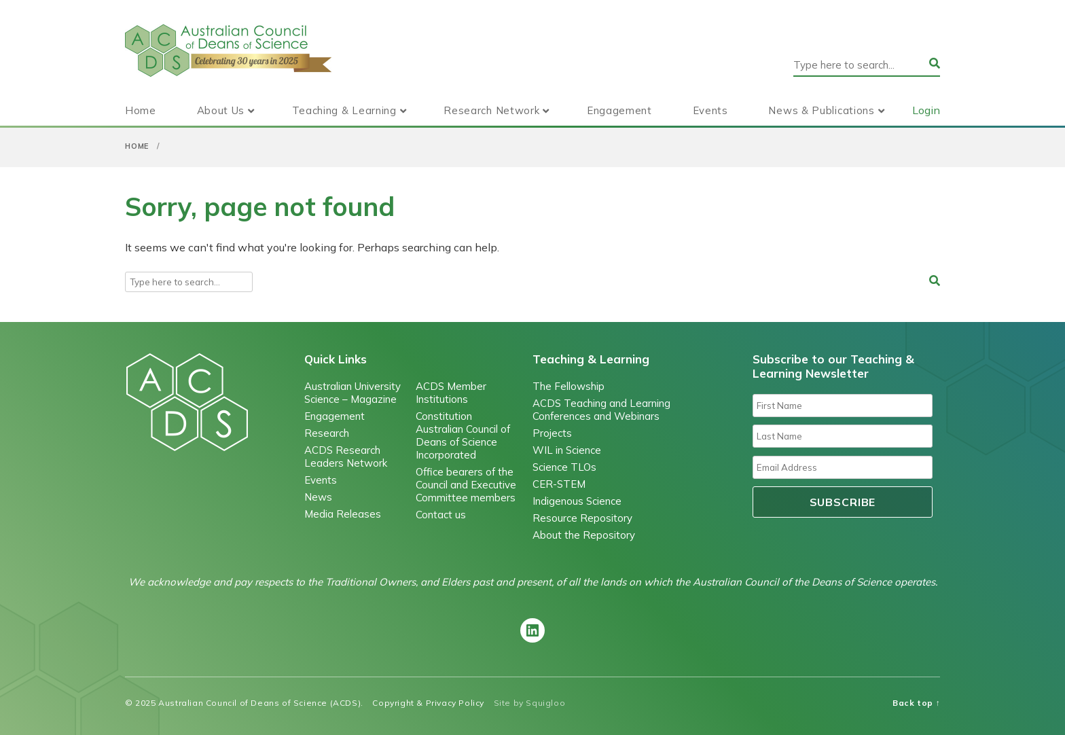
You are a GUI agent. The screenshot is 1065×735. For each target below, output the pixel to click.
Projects (552, 433)
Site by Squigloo (530, 703)
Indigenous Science (576, 501)
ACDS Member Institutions (451, 393)
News (318, 496)
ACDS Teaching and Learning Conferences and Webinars (601, 410)
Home (140, 110)
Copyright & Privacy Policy (428, 703)
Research (326, 433)
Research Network (491, 110)
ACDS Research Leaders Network (345, 456)
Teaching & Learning (344, 110)
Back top (916, 703)
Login (926, 110)
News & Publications (821, 110)
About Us (221, 110)
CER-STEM (558, 484)
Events (710, 110)
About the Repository (583, 534)
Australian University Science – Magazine (352, 393)
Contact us (441, 514)
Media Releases (342, 513)
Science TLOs (564, 467)
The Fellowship (568, 386)
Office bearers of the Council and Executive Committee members (466, 484)
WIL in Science (566, 450)
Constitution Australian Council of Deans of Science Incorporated (463, 435)
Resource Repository (582, 518)
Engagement (619, 110)
